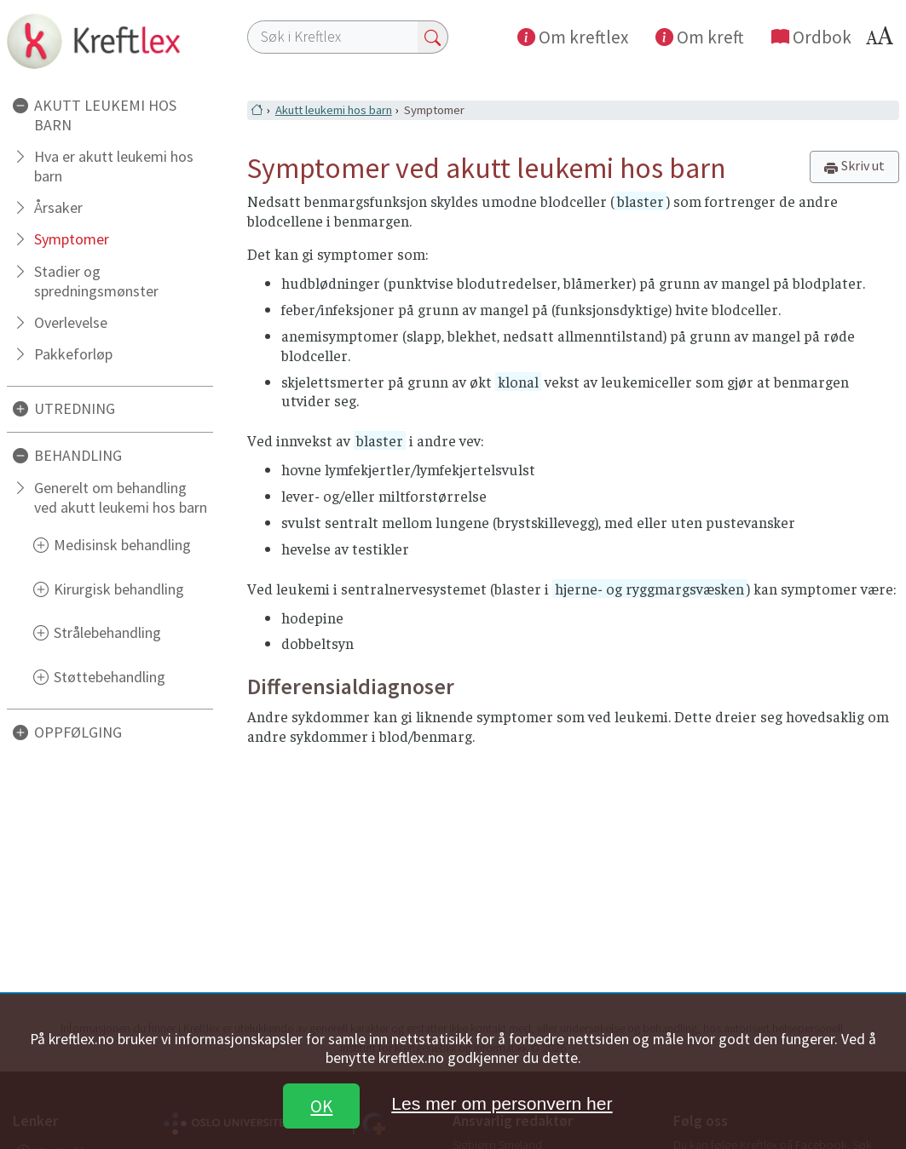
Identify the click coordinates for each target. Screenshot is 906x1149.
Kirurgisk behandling (119, 589)
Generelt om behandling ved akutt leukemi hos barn (120, 497)
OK (321, 1105)
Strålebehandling (107, 632)
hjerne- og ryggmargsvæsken (649, 588)
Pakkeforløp (73, 354)
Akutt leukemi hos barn (333, 110)
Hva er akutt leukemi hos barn (113, 166)
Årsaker (58, 207)
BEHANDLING (78, 455)
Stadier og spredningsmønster (96, 281)
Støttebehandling (109, 677)
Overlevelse (70, 322)
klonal (518, 381)
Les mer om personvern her (501, 1103)
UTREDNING (74, 408)
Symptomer (71, 239)
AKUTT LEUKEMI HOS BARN (105, 115)
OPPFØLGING (78, 732)
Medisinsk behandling (122, 544)
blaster (640, 201)
